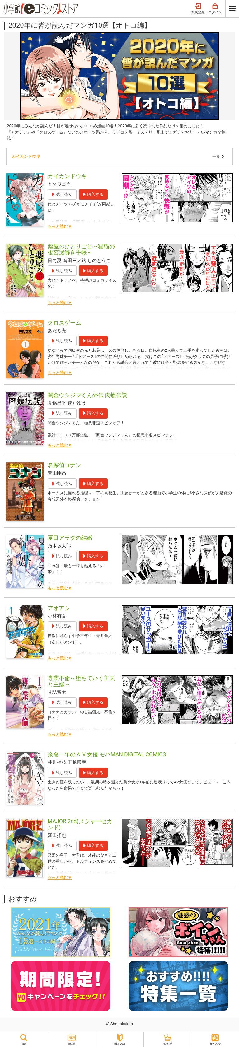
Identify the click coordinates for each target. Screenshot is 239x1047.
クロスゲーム (64, 323)
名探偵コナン (64, 465)
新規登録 (198, 8)
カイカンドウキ (26, 156)
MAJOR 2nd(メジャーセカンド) (80, 824)
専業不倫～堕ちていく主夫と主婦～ (81, 681)
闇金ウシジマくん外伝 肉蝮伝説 (87, 395)
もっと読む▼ (60, 226)
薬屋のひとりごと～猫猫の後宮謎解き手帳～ (81, 249)
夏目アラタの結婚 (70, 538)
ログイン (215, 8)
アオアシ (59, 608)
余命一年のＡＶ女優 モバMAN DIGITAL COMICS (107, 754)
